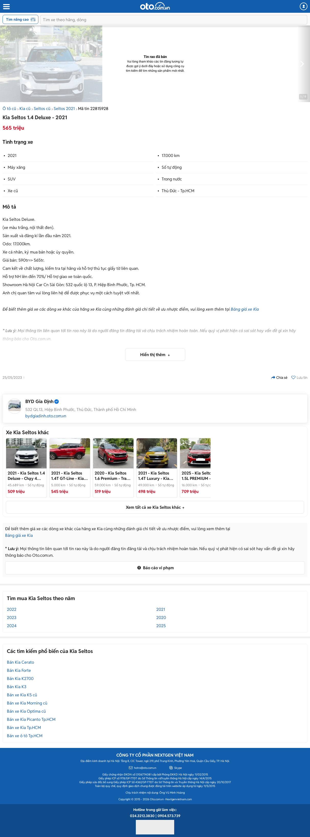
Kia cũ (24, 108)
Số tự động (172, 167)
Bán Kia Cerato (20, 662)
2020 (161, 617)
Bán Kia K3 (16, 686)
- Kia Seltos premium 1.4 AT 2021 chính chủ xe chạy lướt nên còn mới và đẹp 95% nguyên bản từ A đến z (69, 475)
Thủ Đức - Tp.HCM (178, 190)
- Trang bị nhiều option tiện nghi (113, 475)
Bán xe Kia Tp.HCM (24, 727)
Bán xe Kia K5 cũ (22, 695)
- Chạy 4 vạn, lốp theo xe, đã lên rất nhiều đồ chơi (26, 475)
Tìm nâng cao (21, 19)
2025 (161, 625)
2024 (12, 625)
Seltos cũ (42, 108)
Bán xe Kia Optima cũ (26, 711)
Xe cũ (13, 190)
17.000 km (171, 155)
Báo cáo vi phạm (155, 568)
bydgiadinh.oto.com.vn (45, 416)
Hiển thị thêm (153, 354)
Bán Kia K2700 (20, 678)
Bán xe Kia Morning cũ (27, 703)
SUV (12, 179)
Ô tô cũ (9, 108)
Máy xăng (16, 167)
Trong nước (172, 179)
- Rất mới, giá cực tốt (200, 475)
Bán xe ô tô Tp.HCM (24, 735)
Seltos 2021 (64, 108)
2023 (11, 617)
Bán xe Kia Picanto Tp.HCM (31, 719)
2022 (11, 609)
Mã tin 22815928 (93, 108)
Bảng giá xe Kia (245, 309)
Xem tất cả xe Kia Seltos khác (153, 507)
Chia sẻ (279, 377)
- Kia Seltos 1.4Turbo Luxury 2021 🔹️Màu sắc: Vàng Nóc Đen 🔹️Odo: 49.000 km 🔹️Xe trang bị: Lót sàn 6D (156, 475)
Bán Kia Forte (19, 670)
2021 (12, 155)
